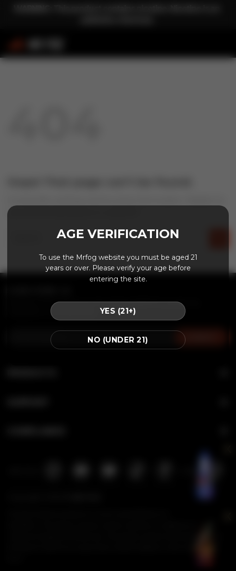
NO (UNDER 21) (117, 339)
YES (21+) (118, 311)
